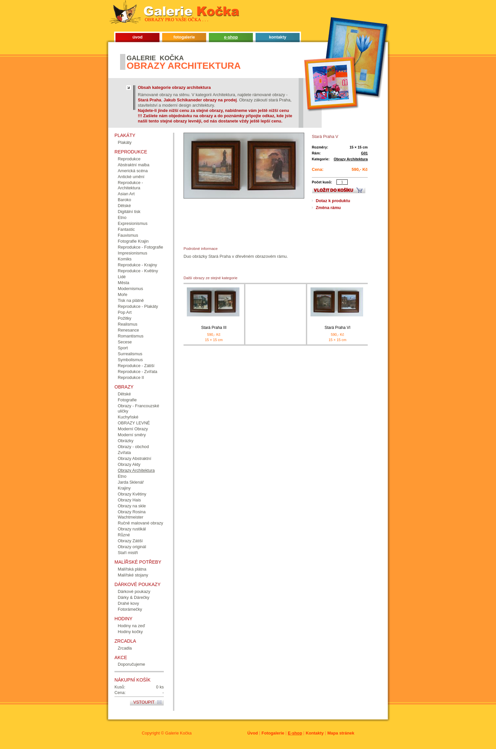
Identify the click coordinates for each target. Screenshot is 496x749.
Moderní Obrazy (133, 428)
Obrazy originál (132, 546)
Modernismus (130, 288)
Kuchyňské (128, 417)
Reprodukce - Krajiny (137, 264)
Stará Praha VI (337, 327)
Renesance (128, 330)
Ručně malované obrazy (140, 523)
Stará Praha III (213, 327)
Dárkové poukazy (134, 591)
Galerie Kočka (178, 733)
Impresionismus (132, 253)
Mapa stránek (340, 733)
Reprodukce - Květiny (138, 270)
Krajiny (124, 488)
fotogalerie (184, 37)
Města (123, 282)
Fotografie (127, 399)
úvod (138, 37)
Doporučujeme (131, 664)
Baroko (124, 199)
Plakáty (125, 142)
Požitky (124, 318)
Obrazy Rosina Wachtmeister (132, 514)
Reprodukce (129, 158)
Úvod (252, 733)
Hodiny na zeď (131, 625)
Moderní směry (132, 434)
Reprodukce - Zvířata (137, 371)
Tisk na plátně (131, 300)
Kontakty (315, 733)
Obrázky (126, 440)
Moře (122, 294)
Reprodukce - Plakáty (138, 306)
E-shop (295, 733)
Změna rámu (328, 207)
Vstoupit (144, 702)
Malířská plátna (132, 569)
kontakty (277, 37)
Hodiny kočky (130, 631)
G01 (364, 153)
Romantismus (130, 336)
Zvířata (124, 452)
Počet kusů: (322, 182)
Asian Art (126, 193)
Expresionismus (132, 223)
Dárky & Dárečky (133, 597)
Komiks (125, 258)
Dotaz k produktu (333, 200)
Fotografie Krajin (133, 241)
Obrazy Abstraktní (134, 458)
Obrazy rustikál (132, 528)
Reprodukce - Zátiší (136, 365)
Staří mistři (128, 552)
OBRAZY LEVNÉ (134, 422)
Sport (123, 347)
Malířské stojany (133, 575)
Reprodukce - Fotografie (140, 247)
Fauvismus (128, 235)
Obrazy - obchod (133, 446)
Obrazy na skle (132, 505)
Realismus (127, 324)
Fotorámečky (130, 609)
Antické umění (131, 176)
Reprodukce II (131, 377)
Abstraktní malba (133, 164)
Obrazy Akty (129, 464)
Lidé (122, 276)
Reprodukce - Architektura (130, 185)
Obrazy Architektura (351, 159)
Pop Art (125, 312)
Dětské (124, 205)
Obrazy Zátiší (130, 540)
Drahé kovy (128, 603)
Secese (125, 341)
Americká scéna (133, 170)
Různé (124, 534)
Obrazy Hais (129, 499)
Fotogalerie (272, 733)
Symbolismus (130, 359)
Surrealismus (130, 353)
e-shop (231, 37)
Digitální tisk (129, 211)
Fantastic (126, 229)
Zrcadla (125, 648)
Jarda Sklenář (131, 482)
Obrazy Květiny (132, 494)
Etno (122, 217)
